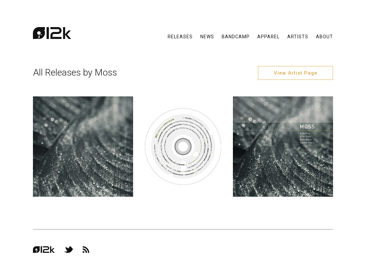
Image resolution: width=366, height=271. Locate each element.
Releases (180, 36)
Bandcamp (236, 36)
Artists (297, 36)
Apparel (268, 36)
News (207, 36)
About (324, 36)
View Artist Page (296, 73)
